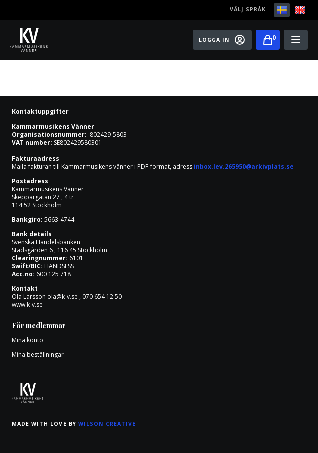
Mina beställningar (38, 354)
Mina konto (28, 340)
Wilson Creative (107, 424)
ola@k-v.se (63, 296)
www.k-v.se (27, 304)
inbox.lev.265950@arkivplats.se (244, 166)
